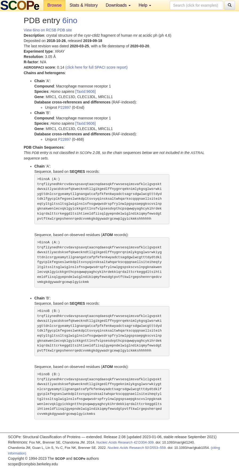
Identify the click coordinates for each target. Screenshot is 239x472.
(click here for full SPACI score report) (96, 67)
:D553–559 (137, 448)
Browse (54, 5)
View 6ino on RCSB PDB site (48, 30)
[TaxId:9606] (85, 91)
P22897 (64, 107)
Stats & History (83, 5)
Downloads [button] (118, 5)
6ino (69, 20)
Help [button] (145, 5)
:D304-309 (125, 442)
